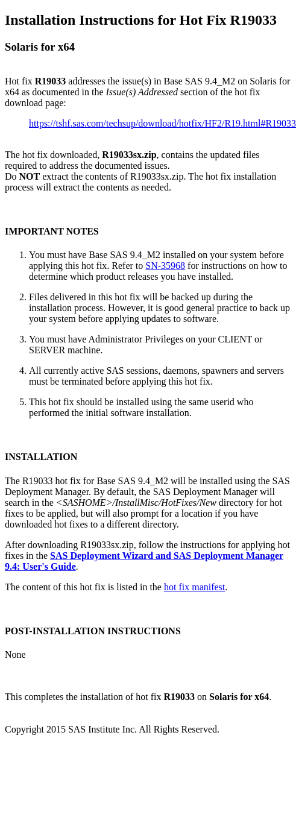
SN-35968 (165, 265)
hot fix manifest (194, 587)
